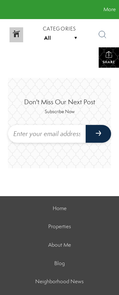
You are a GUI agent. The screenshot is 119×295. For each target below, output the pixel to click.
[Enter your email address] (47, 134)
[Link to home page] (5, 9)
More (109, 9)
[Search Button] (102, 34)
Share (108, 57)
